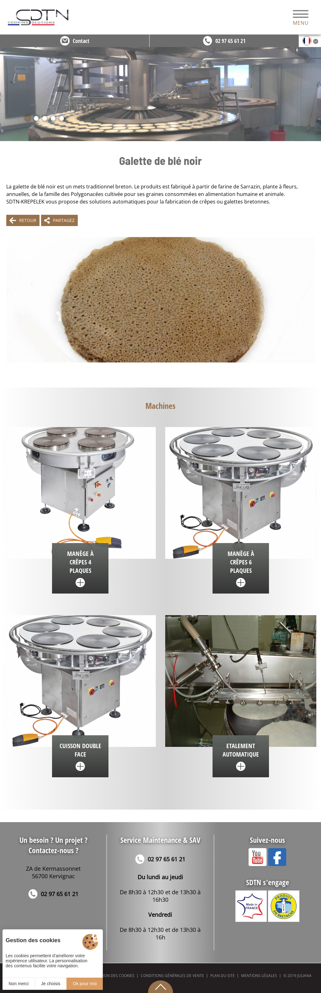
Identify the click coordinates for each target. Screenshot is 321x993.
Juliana (304, 975)
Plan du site (222, 975)
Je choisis (50, 983)
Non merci (18, 983)
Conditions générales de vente (172, 975)
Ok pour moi (85, 983)
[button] (27, 118)
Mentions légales (259, 975)
